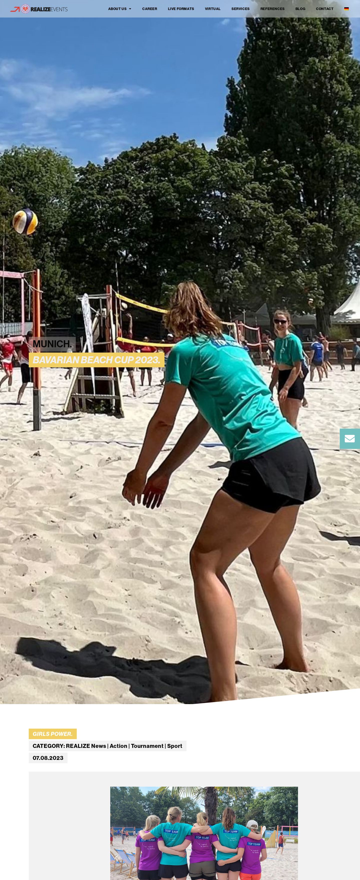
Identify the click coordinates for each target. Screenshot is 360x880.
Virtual (213, 9)
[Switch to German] (346, 9)
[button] (116, 858)
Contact (325, 9)
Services (241, 9)
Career (149, 9)
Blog (300, 9)
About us (120, 9)
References (272, 9)
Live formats (181, 9)
